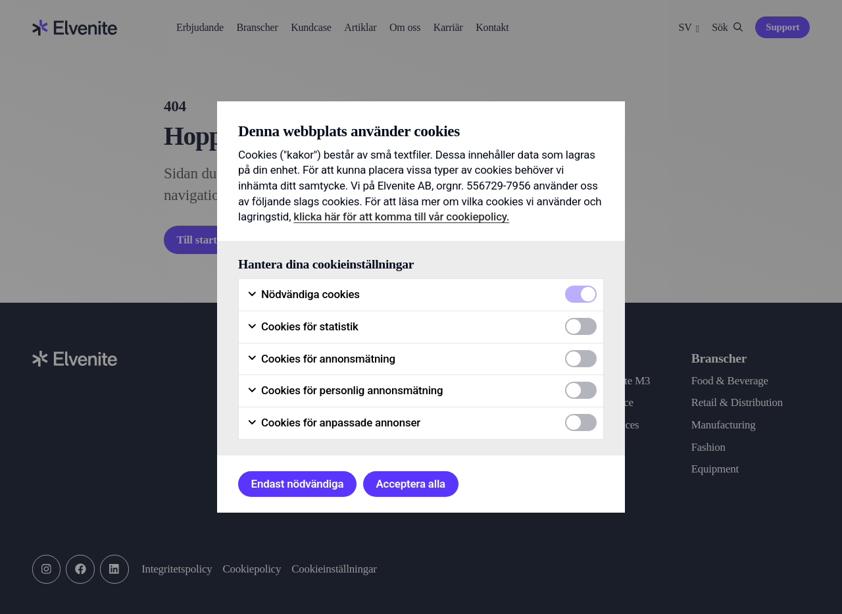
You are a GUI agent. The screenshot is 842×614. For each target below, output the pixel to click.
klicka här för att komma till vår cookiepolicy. (401, 216)
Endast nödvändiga (297, 483)
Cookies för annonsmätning (321, 359)
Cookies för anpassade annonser (333, 423)
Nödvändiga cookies (303, 294)
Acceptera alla (410, 483)
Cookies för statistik (303, 327)
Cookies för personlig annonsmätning (345, 390)
